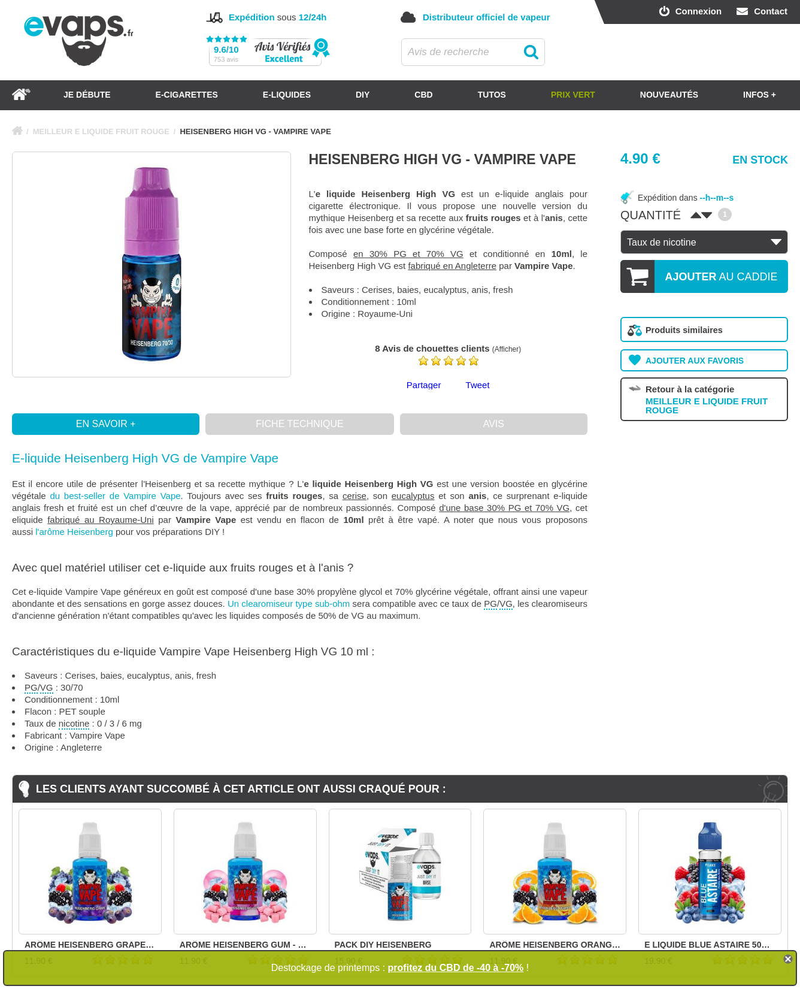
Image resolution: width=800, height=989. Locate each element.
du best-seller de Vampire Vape (115, 496)
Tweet (478, 384)
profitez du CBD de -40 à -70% (456, 968)
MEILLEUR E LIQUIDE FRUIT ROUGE (101, 131)
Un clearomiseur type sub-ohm (289, 603)
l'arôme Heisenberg (74, 532)
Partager (424, 385)
